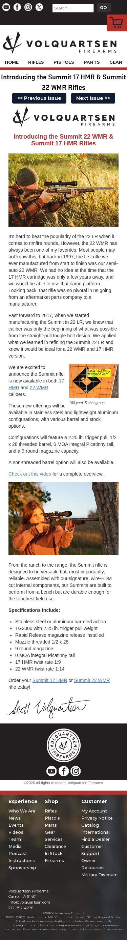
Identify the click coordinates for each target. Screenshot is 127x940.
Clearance (55, 846)
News (14, 818)
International (95, 832)
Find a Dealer (95, 839)
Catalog (90, 825)
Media (15, 846)
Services (54, 839)
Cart (117, 16)
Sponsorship (22, 867)
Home (12, 62)
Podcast (17, 853)
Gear (115, 62)
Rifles (36, 62)
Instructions (21, 860)
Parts (92, 62)
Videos (15, 832)
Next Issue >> (93, 98)
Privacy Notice (97, 818)
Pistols (64, 62)
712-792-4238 (20, 908)
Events (16, 825)
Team (14, 839)
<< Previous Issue (39, 98)
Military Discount (99, 874)
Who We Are (22, 811)
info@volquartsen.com (29, 902)
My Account (94, 811)
